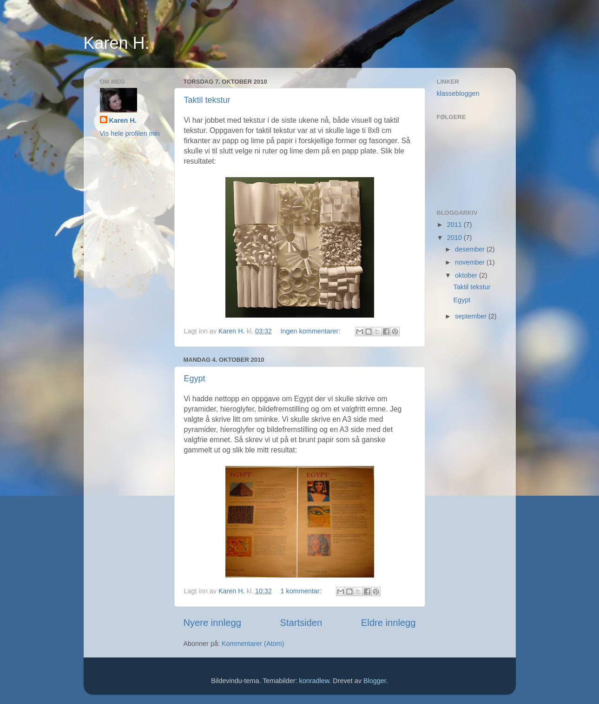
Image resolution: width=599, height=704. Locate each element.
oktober (467, 275)
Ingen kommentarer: (311, 331)
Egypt (194, 378)
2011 (455, 224)
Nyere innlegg (212, 623)
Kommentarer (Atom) (253, 643)
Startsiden (301, 623)
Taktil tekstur (207, 100)
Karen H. (117, 43)
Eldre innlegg (388, 623)
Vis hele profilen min (130, 133)
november (471, 262)
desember (471, 249)
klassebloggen (458, 93)
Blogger (374, 680)
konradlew (314, 680)
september (471, 316)
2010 (455, 237)
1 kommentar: (302, 591)
